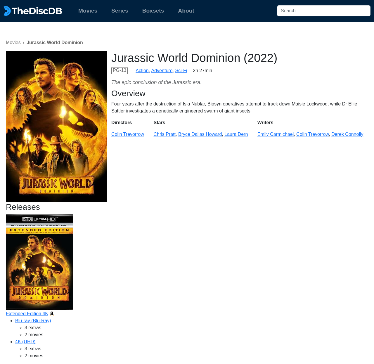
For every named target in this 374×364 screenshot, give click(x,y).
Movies (87, 11)
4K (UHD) (25, 341)
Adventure (162, 70)
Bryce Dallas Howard (200, 134)
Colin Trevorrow (127, 134)
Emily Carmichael (275, 134)
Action (142, 70)
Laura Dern (236, 134)
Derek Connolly (347, 134)
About (186, 11)
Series (119, 11)
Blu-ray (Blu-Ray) (33, 320)
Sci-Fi (181, 70)
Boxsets (153, 11)
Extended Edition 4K (27, 313)
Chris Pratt (164, 134)
